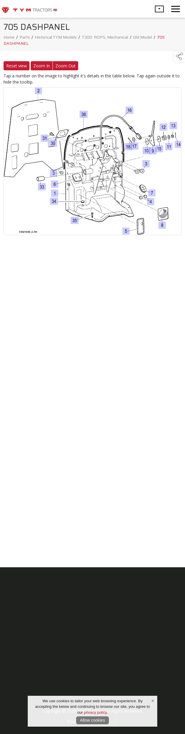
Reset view (16, 67)
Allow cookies (92, 720)
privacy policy (95, 712)
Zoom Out (65, 67)
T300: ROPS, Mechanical (105, 38)
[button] (159, 9)
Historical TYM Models (56, 38)
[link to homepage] (29, 9)
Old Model (142, 38)
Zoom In (41, 67)
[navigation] (175, 8)
